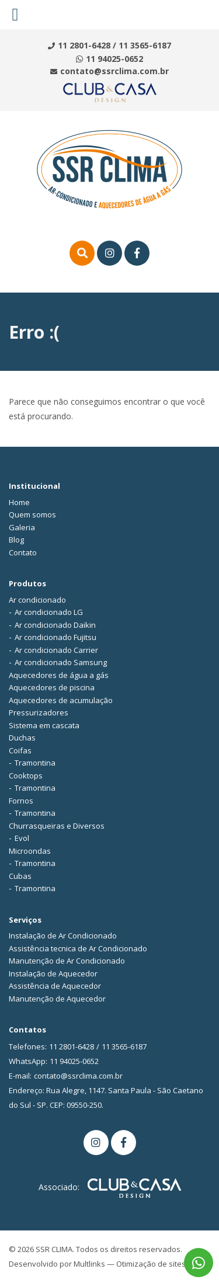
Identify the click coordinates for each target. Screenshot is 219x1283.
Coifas (20, 750)
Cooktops (26, 775)
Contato (23, 552)
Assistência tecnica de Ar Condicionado (78, 948)
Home (19, 502)
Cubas (20, 876)
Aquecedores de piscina (52, 687)
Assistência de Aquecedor (55, 985)
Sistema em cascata (44, 725)
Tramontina (35, 762)
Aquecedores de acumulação (61, 700)
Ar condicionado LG (49, 612)
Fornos (21, 800)
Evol (22, 838)
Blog (16, 539)
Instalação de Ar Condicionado (63, 935)
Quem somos (32, 514)
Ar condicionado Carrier (56, 650)
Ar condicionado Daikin (55, 625)
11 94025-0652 (114, 58)
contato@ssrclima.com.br (114, 71)
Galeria (22, 527)
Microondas (30, 851)
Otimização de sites (151, 1263)
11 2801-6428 (84, 45)
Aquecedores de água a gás (59, 675)
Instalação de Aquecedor (53, 973)
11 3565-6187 (145, 45)
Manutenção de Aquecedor (57, 998)
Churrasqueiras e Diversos (57, 825)
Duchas (22, 737)
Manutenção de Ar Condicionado (67, 960)
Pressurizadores (38, 712)
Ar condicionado (37, 599)
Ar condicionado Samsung (61, 662)
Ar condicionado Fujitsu (55, 637)
